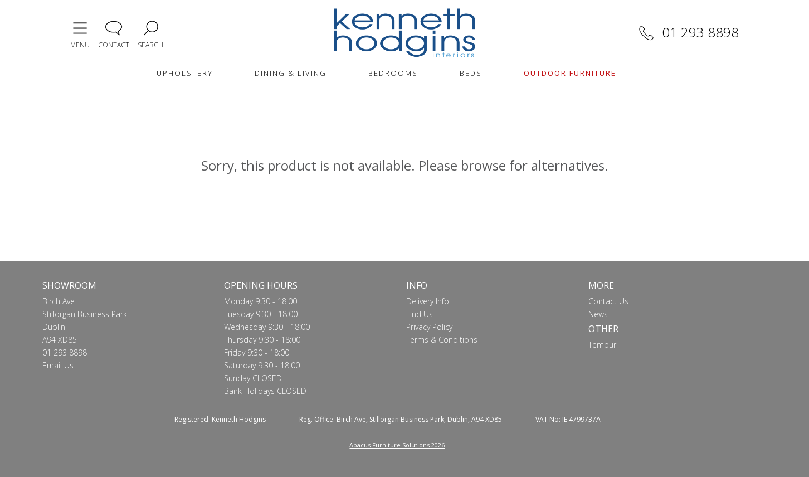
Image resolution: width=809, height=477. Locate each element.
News (598, 314)
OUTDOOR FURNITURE (570, 73)
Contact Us (608, 301)
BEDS (471, 73)
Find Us (419, 314)
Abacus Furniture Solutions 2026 (397, 445)
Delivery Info (427, 301)
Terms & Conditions (441, 339)
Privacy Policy (429, 327)
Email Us (58, 365)
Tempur (602, 344)
